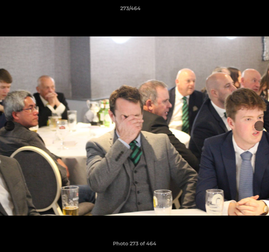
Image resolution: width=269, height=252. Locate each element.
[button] (244, 10)
